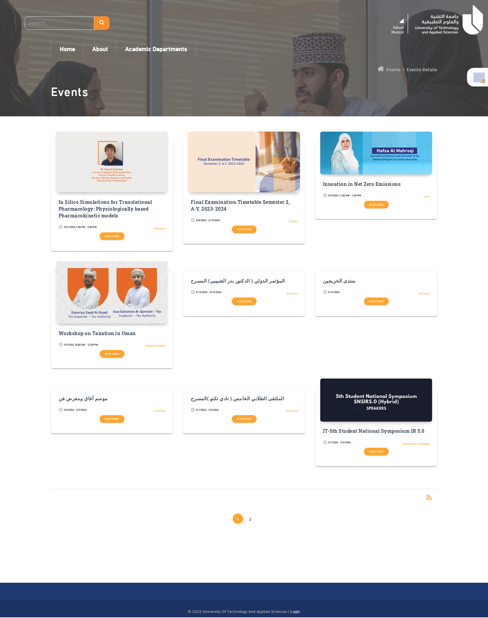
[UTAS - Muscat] (437, 20)
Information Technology (416, 443)
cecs (427, 196)
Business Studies (155, 345)
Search (101, 23)
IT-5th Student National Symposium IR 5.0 (374, 431)
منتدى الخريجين (339, 281)
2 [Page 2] (250, 518)
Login (295, 611)
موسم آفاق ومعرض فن (83, 398)
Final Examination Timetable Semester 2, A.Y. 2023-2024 (240, 205)
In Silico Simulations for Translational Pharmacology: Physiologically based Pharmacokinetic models (105, 209)
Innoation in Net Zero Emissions (362, 184)
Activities (292, 293)
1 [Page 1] (238, 518)
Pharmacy (159, 228)
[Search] (59, 23)
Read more (112, 235)
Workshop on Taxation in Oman (97, 333)
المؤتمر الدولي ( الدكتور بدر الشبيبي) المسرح (238, 281)
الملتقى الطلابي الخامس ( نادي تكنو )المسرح (237, 398)
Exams (293, 221)
